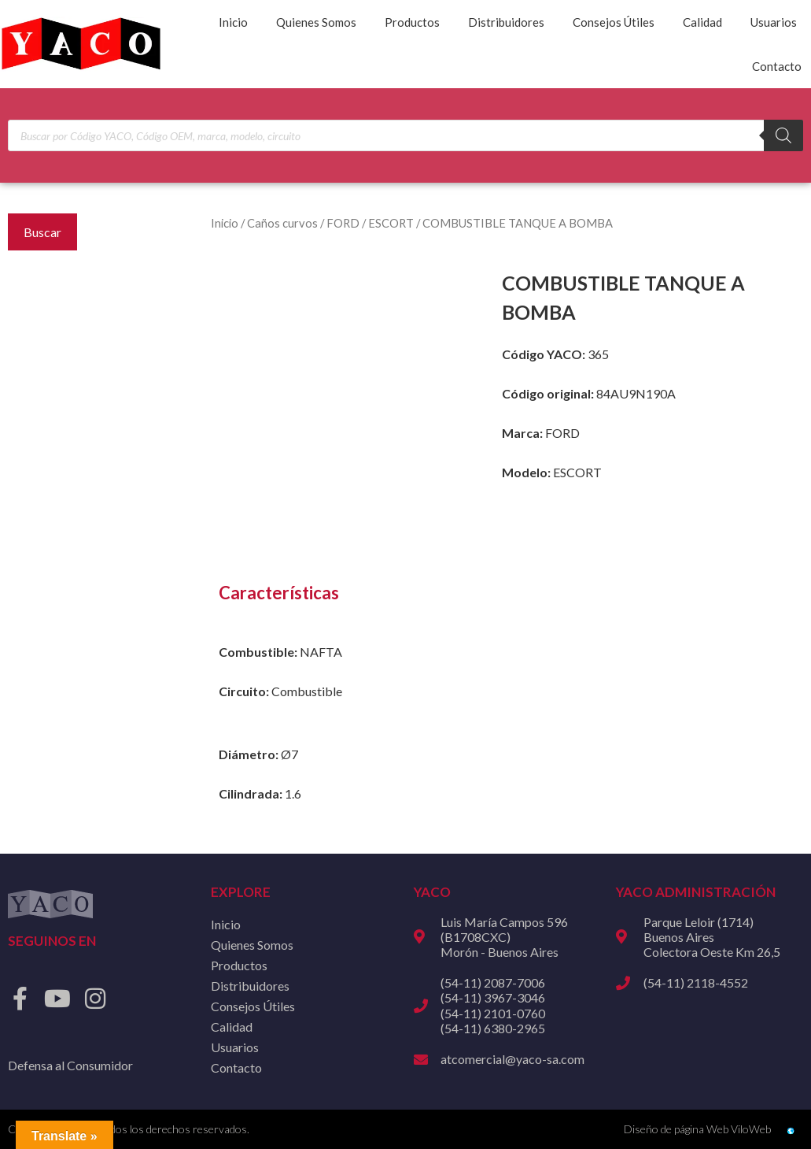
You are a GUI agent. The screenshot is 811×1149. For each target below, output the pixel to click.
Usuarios (773, 22)
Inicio (233, 22)
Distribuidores (506, 22)
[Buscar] (783, 135)
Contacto (777, 66)
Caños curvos (282, 223)
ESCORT (391, 223)
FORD (342, 223)
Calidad (702, 22)
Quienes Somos (316, 22)
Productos (412, 22)
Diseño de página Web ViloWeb (697, 1129)
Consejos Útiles (613, 22)
